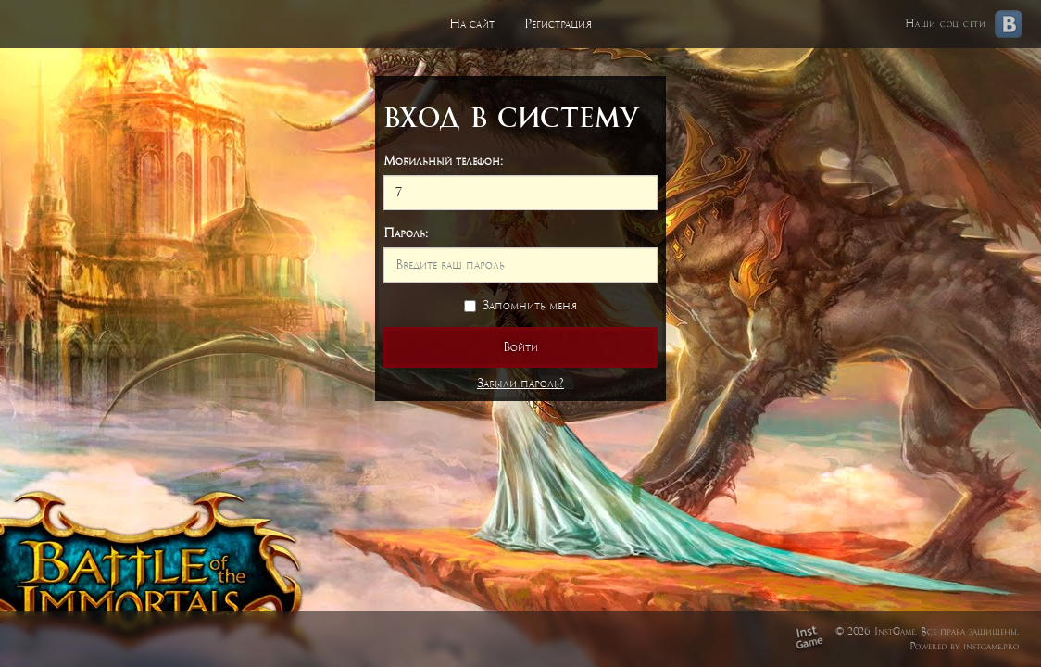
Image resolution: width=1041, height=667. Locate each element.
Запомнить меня (520, 305)
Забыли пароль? (520, 383)
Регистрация (558, 23)
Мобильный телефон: (443, 161)
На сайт (472, 23)
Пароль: (405, 233)
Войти (520, 347)
